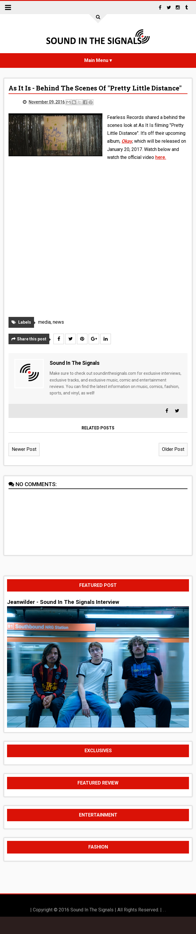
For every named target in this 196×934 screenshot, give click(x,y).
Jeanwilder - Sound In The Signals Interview (63, 602)
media (44, 322)
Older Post (173, 449)
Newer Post (24, 449)
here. (160, 157)
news (58, 322)
